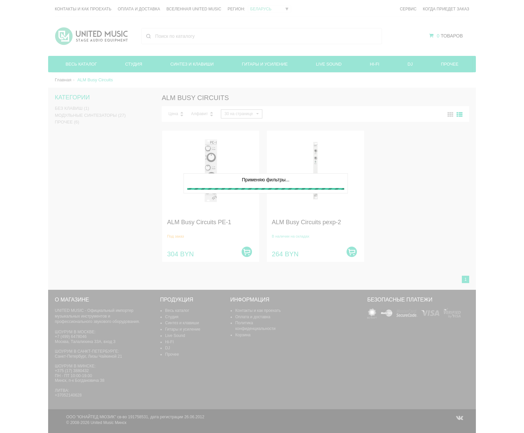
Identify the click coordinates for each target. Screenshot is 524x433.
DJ (410, 64)
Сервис (408, 9)
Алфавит (199, 114)
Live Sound (330, 64)
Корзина (243, 335)
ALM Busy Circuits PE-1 (199, 222)
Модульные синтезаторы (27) (90, 115)
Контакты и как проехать (83, 9)
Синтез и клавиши (192, 64)
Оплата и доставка (139, 9)
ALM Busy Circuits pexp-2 (306, 222)
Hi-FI (375, 64)
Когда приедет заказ (446, 9)
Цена (173, 114)
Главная (63, 79)
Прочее (450, 64)
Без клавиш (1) (72, 108)
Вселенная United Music (193, 9)
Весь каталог (81, 64)
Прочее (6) (67, 121)
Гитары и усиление (265, 64)
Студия (133, 64)
